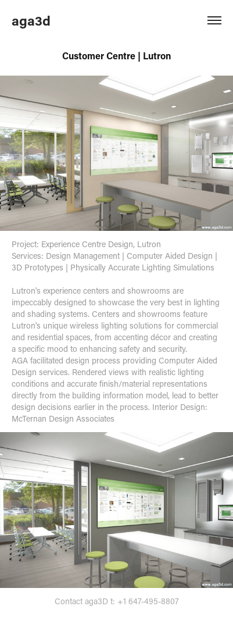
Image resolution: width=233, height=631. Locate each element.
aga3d (31, 20)
